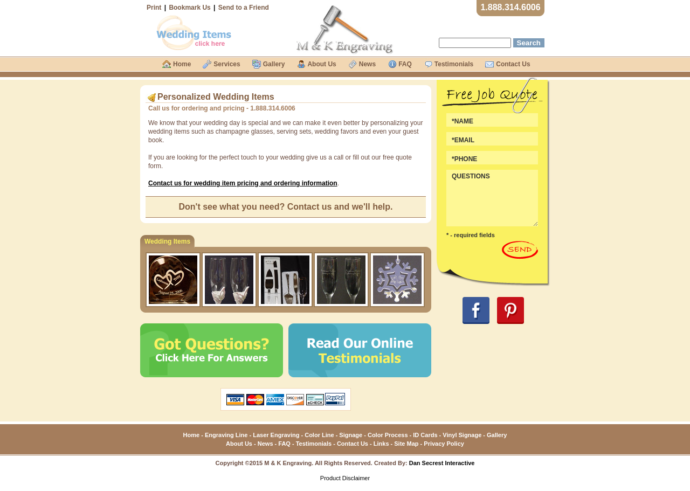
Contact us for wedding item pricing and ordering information (242, 183)
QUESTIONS (492, 198)
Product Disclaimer (345, 478)
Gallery (497, 435)
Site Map (406, 443)
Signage (350, 435)
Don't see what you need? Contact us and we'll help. (286, 206)
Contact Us (352, 443)
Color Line (319, 435)
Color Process (388, 435)
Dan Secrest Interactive (442, 463)
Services (226, 64)
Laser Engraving (276, 435)
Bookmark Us (189, 7)
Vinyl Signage (462, 435)
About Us (239, 443)
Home (191, 435)
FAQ (284, 443)
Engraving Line (226, 435)
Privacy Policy (444, 443)
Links (381, 443)
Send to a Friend (243, 7)
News (265, 443)
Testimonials (314, 443)
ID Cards (425, 435)
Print (154, 7)
